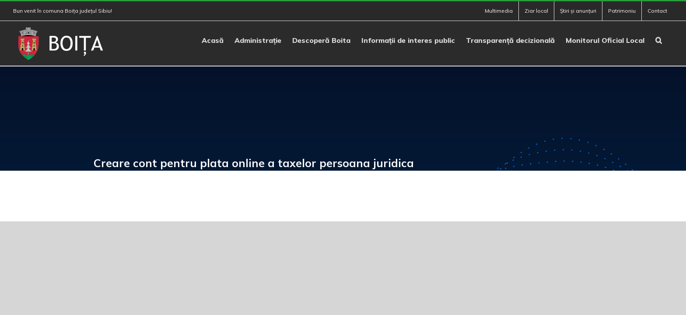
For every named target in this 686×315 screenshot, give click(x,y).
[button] (669, 39)
